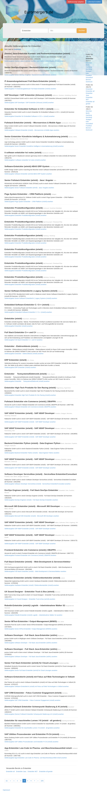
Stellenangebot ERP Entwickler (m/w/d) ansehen (20, 367)
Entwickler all (10, 771)
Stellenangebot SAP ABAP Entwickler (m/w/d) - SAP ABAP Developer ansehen (30, 422)
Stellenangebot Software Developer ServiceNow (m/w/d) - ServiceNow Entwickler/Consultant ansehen (37, 484)
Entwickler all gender (46, 771)
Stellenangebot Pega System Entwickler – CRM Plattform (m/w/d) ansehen (28, 201)
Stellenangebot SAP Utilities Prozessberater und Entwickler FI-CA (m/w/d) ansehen (31, 742)
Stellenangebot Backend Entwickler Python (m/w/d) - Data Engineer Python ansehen (31, 453)
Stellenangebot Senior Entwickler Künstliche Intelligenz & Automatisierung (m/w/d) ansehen (34, 146)
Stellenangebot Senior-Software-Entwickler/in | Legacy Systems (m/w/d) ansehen (30, 298)
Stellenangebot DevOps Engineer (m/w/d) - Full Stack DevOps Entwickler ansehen (31, 500)
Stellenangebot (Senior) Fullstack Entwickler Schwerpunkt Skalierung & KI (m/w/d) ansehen (34, 714)
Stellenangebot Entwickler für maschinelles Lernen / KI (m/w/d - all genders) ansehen (32, 728)
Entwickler (89, 89)
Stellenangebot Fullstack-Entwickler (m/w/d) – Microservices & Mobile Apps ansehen (31, 130)
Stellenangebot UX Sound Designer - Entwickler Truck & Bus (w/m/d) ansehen (29, 599)
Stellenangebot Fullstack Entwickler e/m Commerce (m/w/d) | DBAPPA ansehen (30, 407)
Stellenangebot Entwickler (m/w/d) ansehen (18, 326)
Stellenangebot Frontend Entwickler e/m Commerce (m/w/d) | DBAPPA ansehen (30, 555)
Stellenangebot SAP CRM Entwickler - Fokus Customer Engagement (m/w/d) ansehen (32, 700)
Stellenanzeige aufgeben (76, 2)
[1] (7, 781)
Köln (87, 73)
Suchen (81, 30)
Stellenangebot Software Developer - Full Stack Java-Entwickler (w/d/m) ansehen (30, 643)
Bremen (88, 79)
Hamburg (89, 67)
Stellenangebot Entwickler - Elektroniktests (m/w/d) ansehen (23, 353)
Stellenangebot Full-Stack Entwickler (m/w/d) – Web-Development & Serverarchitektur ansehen (35, 571)
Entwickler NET (33, 771)
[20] (42, 781)
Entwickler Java (21, 771)
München (89, 63)
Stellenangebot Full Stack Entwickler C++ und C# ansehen (23, 340)
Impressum (6, 790)
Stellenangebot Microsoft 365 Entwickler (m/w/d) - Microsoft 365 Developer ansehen (31, 516)
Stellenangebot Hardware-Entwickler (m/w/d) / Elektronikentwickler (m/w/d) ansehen (31, 585)
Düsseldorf (89, 77)
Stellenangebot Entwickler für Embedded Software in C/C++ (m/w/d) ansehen (29, 116)
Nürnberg (89, 69)
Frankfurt (89, 75)
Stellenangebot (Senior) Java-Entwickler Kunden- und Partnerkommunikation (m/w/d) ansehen (35, 61)
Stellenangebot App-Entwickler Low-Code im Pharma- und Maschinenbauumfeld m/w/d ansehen (35, 758)
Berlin (88, 65)
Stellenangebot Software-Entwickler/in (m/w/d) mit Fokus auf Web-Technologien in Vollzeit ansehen (36, 686)
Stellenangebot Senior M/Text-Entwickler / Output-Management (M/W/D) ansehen (30, 629)
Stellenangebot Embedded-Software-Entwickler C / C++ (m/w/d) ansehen (28, 312)
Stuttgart (88, 71)
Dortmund (89, 82)
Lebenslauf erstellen (94, 2)
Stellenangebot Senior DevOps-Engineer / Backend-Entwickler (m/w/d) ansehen (30, 75)
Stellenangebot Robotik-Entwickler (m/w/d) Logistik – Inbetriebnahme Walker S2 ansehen (33, 615)
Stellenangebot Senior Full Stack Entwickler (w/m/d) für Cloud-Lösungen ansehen (30, 670)
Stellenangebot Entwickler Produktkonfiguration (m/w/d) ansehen (25, 215)
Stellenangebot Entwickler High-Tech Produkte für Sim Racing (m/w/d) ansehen (30, 395)
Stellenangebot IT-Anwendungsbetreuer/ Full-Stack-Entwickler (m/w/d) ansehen (30, 89)
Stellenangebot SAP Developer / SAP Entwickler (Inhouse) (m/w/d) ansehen (29, 102)
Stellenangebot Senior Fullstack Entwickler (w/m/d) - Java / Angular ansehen (29, 188)
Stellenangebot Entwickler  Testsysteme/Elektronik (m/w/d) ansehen (27, 381)
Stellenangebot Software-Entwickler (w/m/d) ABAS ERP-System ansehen (28, 174)
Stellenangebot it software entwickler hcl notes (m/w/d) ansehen (25, 160)
